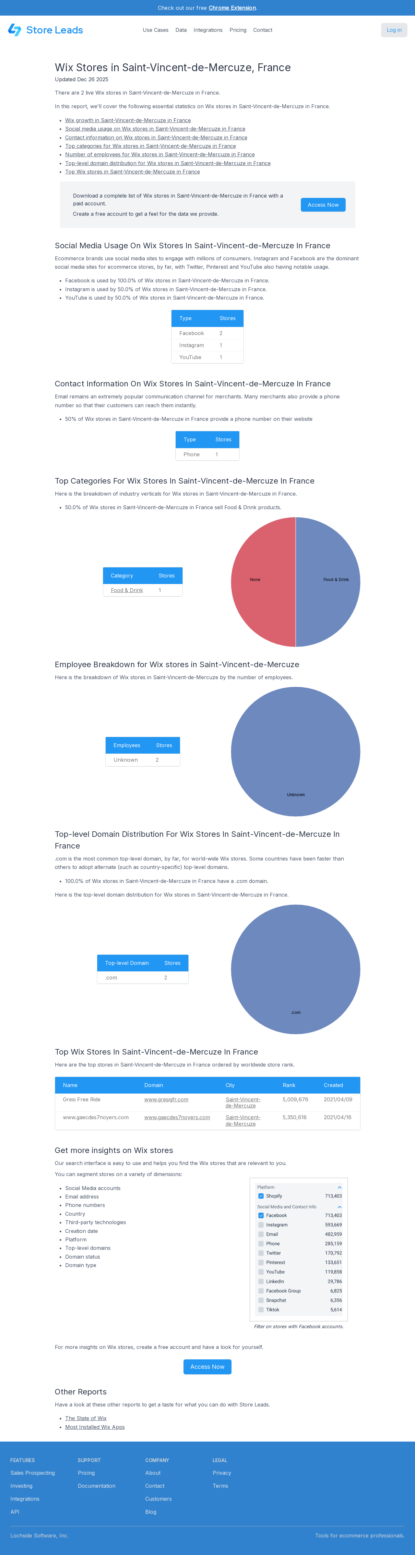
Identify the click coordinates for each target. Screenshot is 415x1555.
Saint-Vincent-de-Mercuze (243, 1102)
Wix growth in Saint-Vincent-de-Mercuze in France (128, 120)
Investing (21, 1486)
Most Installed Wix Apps (95, 1427)
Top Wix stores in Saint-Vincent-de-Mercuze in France (132, 171)
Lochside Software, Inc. (39, 1535)
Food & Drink (127, 590)
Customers (158, 1499)
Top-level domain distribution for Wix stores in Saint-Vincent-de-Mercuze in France (168, 163)
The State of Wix (86, 1418)
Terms (220, 1486)
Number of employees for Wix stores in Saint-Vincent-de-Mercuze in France (160, 154)
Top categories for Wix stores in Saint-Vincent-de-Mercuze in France (150, 146)
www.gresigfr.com (166, 1099)
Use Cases (156, 30)
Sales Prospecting (32, 1473)
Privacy (222, 1473)
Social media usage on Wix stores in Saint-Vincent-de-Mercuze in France (155, 128)
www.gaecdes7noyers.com (177, 1117)
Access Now (323, 204)
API (14, 1512)
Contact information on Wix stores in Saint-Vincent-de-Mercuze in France (156, 137)
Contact (262, 30)
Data (181, 30)
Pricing (238, 30)
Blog (150, 1512)
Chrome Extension (232, 8)
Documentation (96, 1486)
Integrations (208, 30)
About (152, 1473)
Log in (394, 30)
